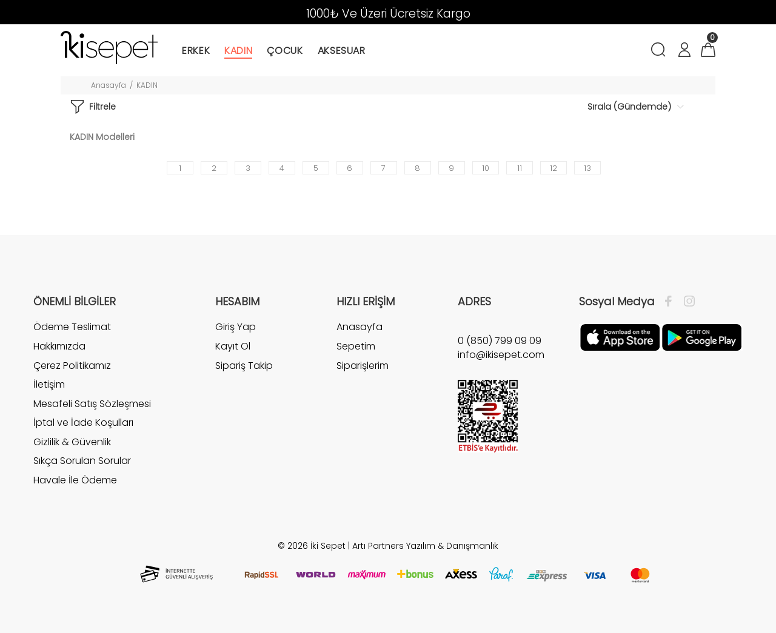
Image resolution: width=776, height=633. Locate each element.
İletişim (49, 384)
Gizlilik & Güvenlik (72, 442)
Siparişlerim (362, 366)
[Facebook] (671, 301)
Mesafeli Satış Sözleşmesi (92, 404)
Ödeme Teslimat (72, 327)
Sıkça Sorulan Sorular (82, 461)
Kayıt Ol (232, 346)
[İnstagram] (686, 301)
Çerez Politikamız (72, 366)
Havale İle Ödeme (75, 480)
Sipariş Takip (244, 366)
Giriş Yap (235, 327)
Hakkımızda (59, 346)
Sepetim (355, 346)
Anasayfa (108, 85)
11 (519, 168)
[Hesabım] (684, 51)
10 (485, 168)
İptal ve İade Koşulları (83, 422)
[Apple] (620, 337)
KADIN (147, 85)
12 (553, 168)
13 (587, 168)
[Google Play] (702, 337)
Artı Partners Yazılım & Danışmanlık (425, 546)
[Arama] (660, 51)
